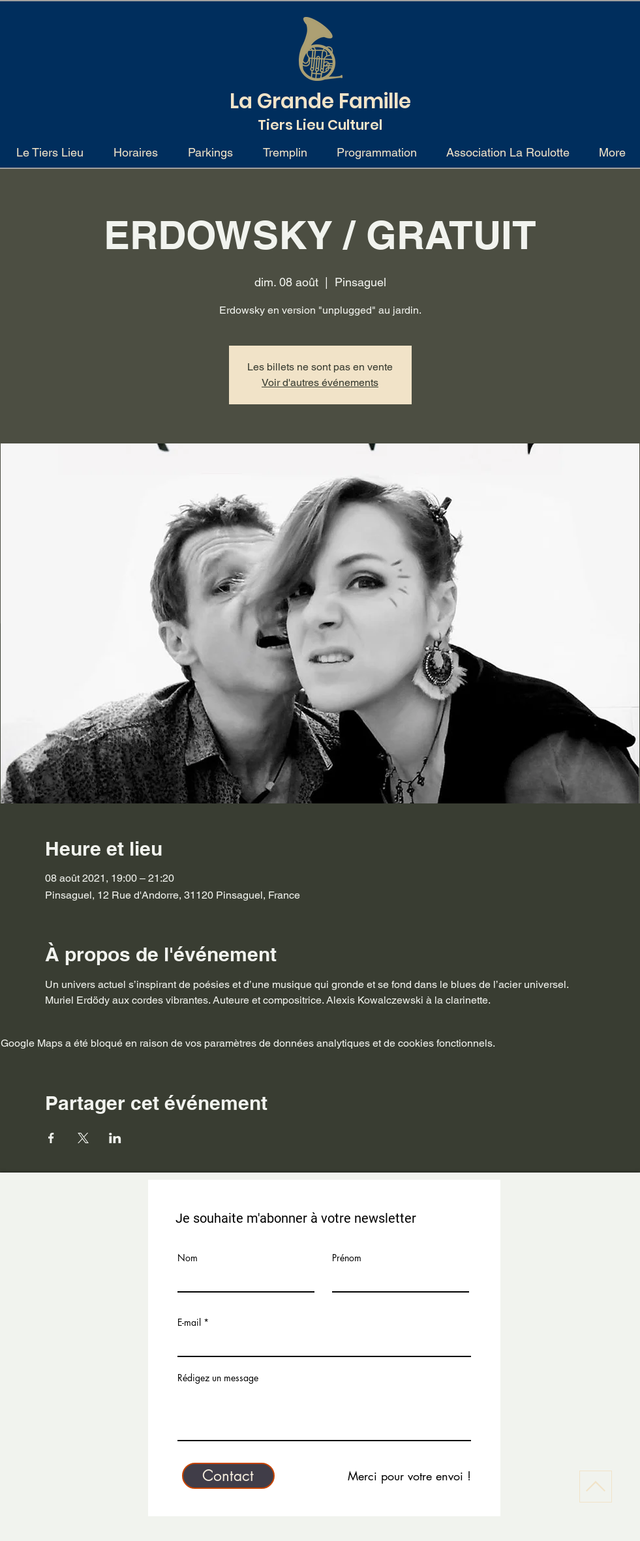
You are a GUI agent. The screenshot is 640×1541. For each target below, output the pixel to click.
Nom (187, 1258)
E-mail (189, 1322)
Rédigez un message (217, 1378)
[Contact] (228, 1476)
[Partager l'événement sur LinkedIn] (115, 1138)
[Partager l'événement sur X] (83, 1138)
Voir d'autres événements (320, 382)
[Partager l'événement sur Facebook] (51, 1138)
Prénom (346, 1258)
